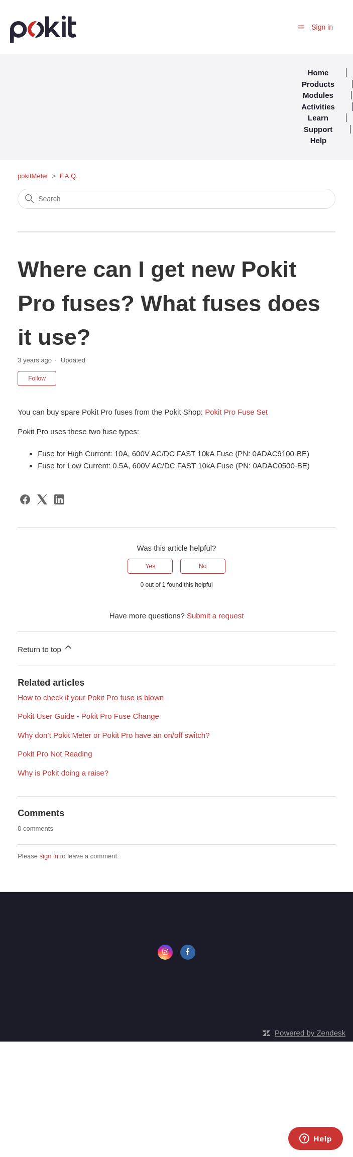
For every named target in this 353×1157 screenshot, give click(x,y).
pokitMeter (33, 176)
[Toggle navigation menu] (301, 27)
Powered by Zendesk (310, 1033)
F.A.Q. (69, 176)
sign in (49, 856)
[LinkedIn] (59, 499)
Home (318, 72)
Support (318, 129)
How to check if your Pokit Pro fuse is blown (91, 697)
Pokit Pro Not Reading (55, 753)
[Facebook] (25, 499)
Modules (318, 95)
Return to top (45, 648)
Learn (318, 117)
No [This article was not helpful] (202, 566)
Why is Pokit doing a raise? (63, 772)
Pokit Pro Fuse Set (236, 412)
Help (318, 140)
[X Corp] (42, 499)
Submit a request (215, 615)
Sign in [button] (322, 27)
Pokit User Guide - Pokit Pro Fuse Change (88, 716)
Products (318, 84)
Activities (318, 106)
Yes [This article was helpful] (151, 566)
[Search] (176, 199)
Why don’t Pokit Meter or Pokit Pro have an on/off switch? (113, 735)
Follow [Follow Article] (37, 378)
